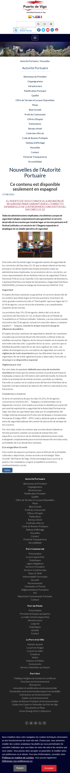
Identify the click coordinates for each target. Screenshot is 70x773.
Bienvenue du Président (35, 76)
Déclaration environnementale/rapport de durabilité (35, 691)
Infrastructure (35, 86)
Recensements (35, 583)
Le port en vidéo (35, 651)
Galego (33, 16)
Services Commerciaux (35, 570)
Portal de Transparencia (35, 156)
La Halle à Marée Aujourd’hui (35, 617)
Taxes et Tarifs (35, 573)
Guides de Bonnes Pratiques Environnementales (35, 701)
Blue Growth (35, 109)
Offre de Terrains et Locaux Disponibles (35, 100)
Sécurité (35, 579)
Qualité (35, 95)
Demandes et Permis (35, 586)
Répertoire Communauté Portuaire (35, 596)
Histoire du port (35, 644)
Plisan (35, 105)
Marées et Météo (35, 660)
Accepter (49, 768)
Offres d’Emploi (35, 119)
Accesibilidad (35, 161)
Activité (35, 630)
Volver (7, 470)
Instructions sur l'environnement (35, 694)
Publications (35, 123)
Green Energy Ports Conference (35, 711)
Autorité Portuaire (29, 61)
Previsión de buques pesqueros (35, 613)
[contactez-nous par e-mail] (45, 24)
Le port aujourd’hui (35, 556)
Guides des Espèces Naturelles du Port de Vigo (35, 704)
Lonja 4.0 (35, 623)
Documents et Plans (35, 707)
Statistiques (35, 560)
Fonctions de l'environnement (35, 681)
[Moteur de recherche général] (28, 24)
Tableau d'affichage (35, 142)
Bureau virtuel (35, 128)
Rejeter (20, 768)
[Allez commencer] (51, 24)
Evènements (35, 664)
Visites (35, 657)
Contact (35, 152)
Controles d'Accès (35, 133)
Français (40, 16)
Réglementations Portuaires (35, 589)
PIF (35, 593)
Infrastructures (35, 620)
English (36, 16)
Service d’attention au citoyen (35, 667)
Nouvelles (45, 61)
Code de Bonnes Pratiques (35, 138)
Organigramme (35, 81)
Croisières (35, 654)
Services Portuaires (35, 566)
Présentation (35, 553)
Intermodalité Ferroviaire (35, 576)
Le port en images (35, 647)
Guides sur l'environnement (35, 698)
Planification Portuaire (35, 90)
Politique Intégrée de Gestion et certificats (35, 678)
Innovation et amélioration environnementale (35, 688)
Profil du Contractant (35, 114)
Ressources (35, 684)
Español (30, 16)
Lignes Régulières (35, 563)
